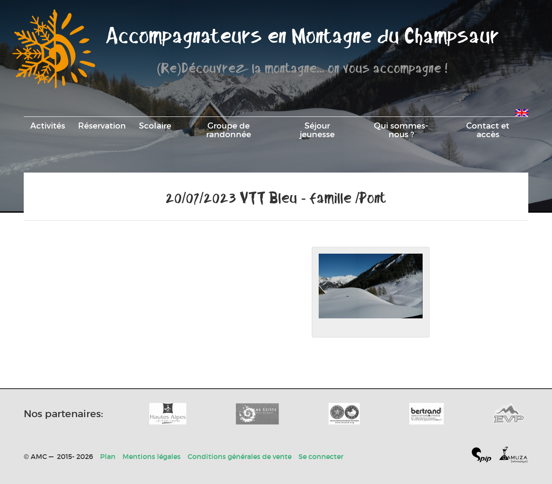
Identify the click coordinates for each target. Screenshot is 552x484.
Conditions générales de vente (240, 456)
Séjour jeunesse (317, 129)
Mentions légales (151, 456)
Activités (47, 125)
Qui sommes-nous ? (401, 129)
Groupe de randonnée (228, 129)
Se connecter (320, 456)
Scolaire (155, 125)
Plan (108, 456)
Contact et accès (487, 129)
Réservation (102, 125)
